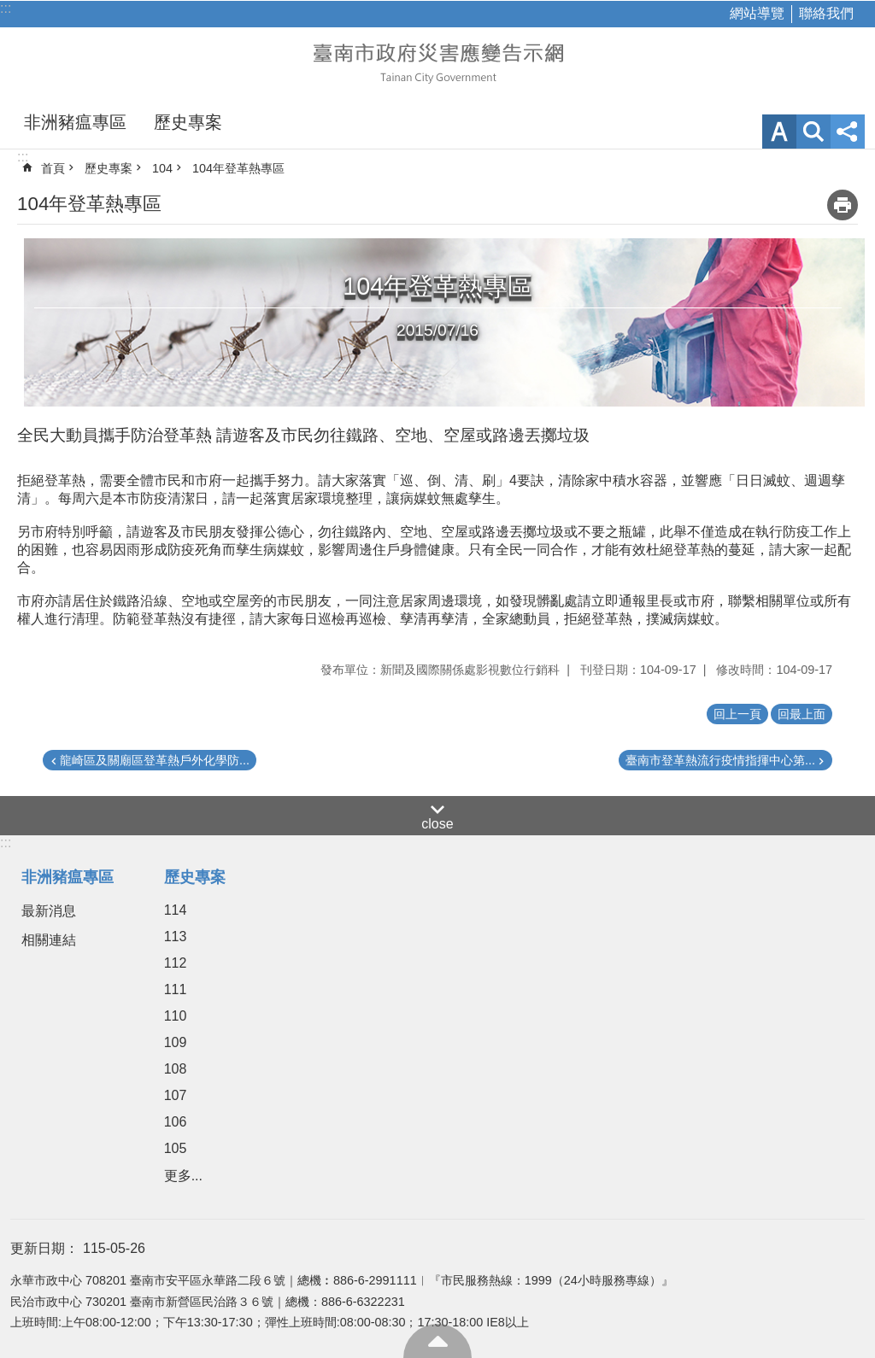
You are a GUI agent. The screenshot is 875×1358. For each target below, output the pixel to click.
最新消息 (48, 911)
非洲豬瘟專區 (75, 122)
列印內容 (842, 205)
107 (175, 1095)
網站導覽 (757, 13)
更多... (183, 1175)
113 (175, 936)
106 (175, 1122)
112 (175, 963)
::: (5, 8)
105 (175, 1148)
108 (175, 1069)
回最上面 (437, 1341)
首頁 (53, 168)
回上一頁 (737, 714)
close (437, 824)
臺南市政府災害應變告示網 (437, 61)
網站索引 (813, 131)
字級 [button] (779, 131)
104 (162, 168)
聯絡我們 (826, 13)
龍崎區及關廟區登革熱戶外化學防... (155, 760)
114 (175, 910)
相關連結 (48, 940)
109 (175, 1042)
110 (175, 1016)
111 (175, 989)
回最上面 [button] (801, 714)
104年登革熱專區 (238, 168)
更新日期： (44, 1248)
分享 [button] (848, 131)
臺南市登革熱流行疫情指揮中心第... (720, 760)
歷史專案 (188, 122)
